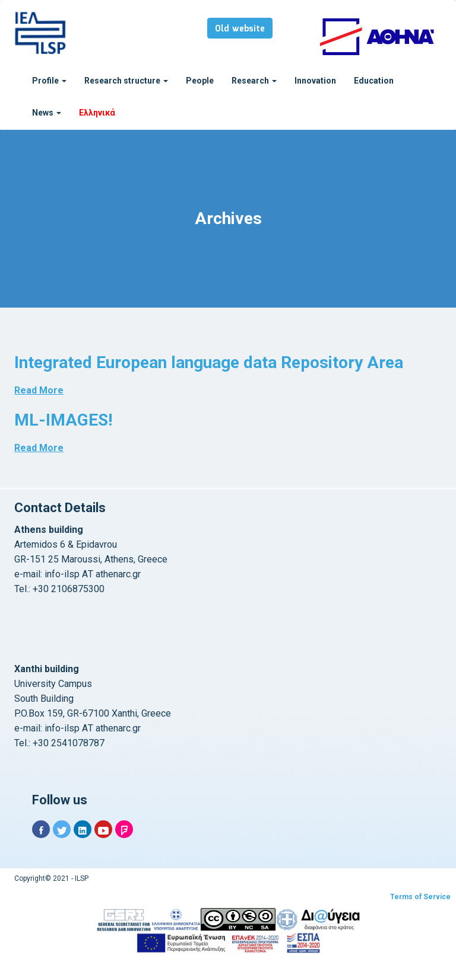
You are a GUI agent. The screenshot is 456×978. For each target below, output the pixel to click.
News (46, 112)
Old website (240, 29)
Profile (49, 80)
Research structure (126, 80)
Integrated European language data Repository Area (208, 362)
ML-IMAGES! (63, 420)
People (200, 80)
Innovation (315, 80)
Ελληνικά (97, 112)
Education (374, 80)
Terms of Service (420, 897)
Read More (39, 390)
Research (254, 80)
